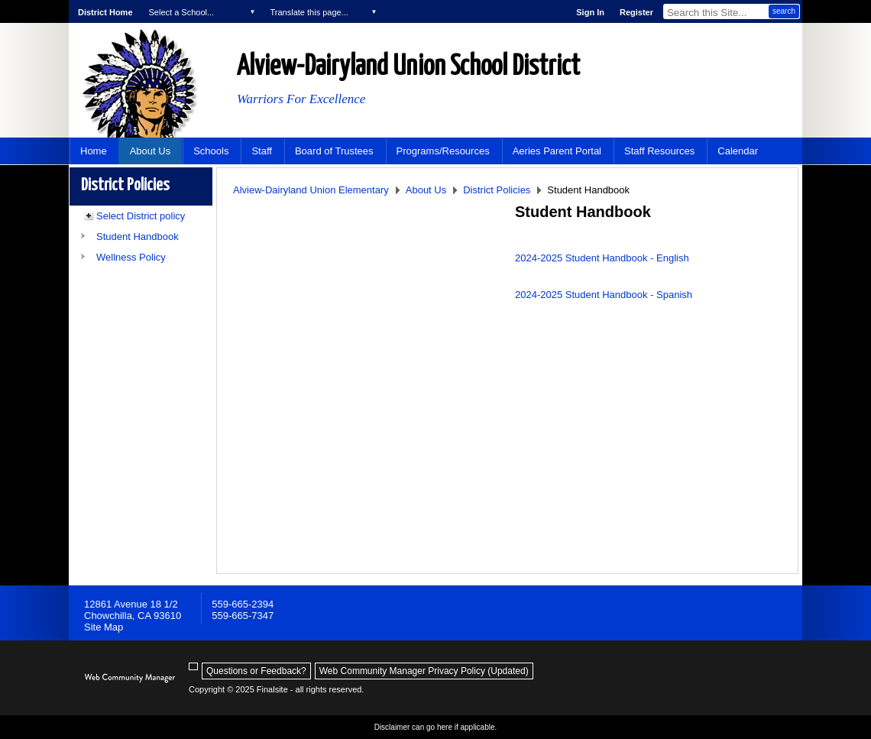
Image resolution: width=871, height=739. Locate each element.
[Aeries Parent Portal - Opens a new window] (557, 151)
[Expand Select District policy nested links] (88, 217)
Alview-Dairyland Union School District (408, 67)
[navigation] (201, 11)
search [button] (783, 11)
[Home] (93, 151)
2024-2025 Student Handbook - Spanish (603, 294)
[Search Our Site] (715, 11)
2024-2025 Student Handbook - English (602, 258)
